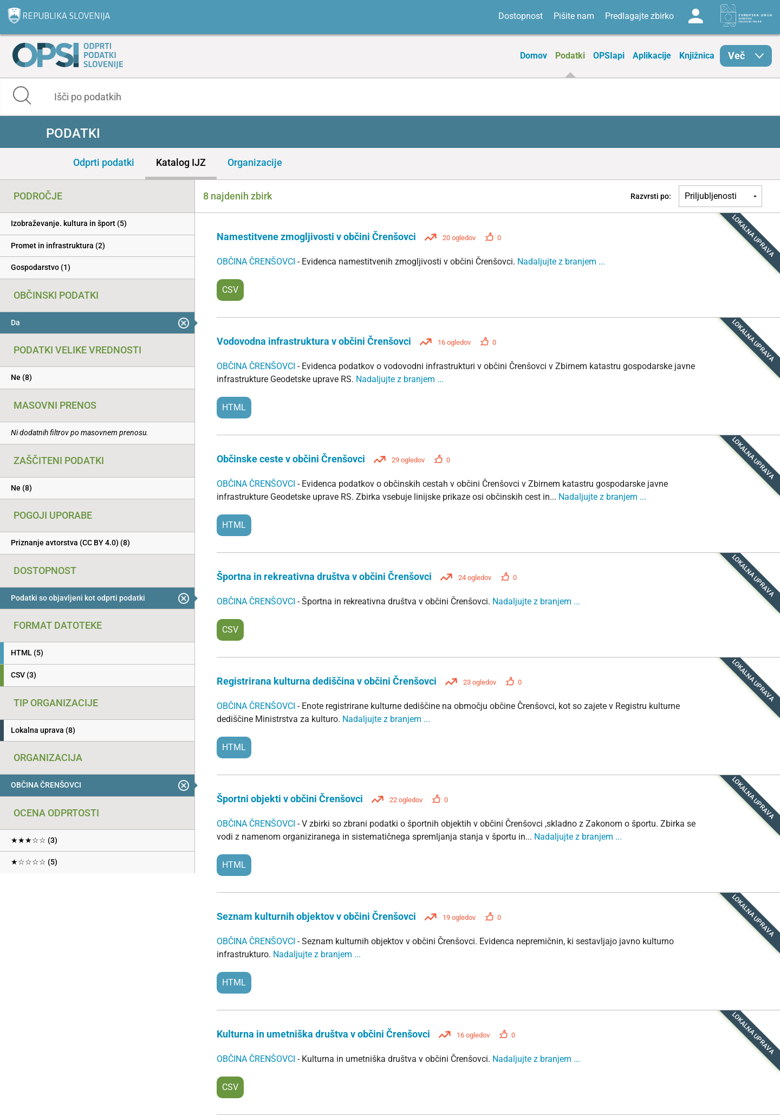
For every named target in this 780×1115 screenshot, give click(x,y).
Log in (695, 16)
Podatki (570, 55)
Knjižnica (696, 55)
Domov (533, 55)
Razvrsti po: (650, 196)
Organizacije (254, 162)
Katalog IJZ (181, 162)
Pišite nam (574, 16)
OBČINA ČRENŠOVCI (257, 261)
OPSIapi (609, 55)
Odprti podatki (103, 162)
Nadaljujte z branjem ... (561, 261)
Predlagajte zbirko (639, 16)
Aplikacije (652, 55)
